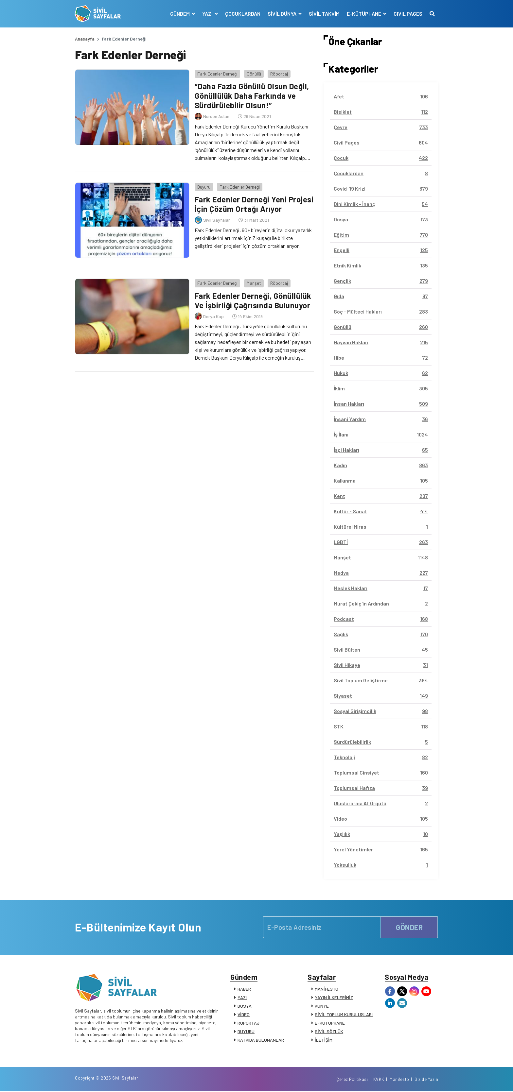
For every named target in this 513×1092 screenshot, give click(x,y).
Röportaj (279, 73)
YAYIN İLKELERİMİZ (334, 997)
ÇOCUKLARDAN (242, 13)
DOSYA (245, 1006)
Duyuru (203, 186)
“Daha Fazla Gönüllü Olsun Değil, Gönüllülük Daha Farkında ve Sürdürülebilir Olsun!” (251, 95)
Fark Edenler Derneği (217, 73)
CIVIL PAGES (407, 13)
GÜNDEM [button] (180, 13)
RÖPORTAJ (248, 1023)
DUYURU (246, 1031)
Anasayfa (85, 39)
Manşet (253, 282)
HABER (244, 989)
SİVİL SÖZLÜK (329, 1031)
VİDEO (244, 1014)
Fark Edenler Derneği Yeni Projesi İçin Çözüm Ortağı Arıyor (253, 203)
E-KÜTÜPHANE (330, 1023)
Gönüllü (253, 73)
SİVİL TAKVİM (324, 13)
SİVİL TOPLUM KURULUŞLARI (344, 1014)
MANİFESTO (326, 989)
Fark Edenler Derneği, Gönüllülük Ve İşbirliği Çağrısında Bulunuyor (253, 299)
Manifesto (399, 1080)
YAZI (242, 997)
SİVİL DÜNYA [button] (282, 13)
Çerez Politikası (352, 1080)
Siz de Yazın (426, 1080)
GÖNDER (409, 927)
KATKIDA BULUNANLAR (261, 1040)
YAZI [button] (207, 13)
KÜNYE (322, 1006)
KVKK (378, 1080)
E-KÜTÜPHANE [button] (364, 13)
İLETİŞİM (323, 1040)
